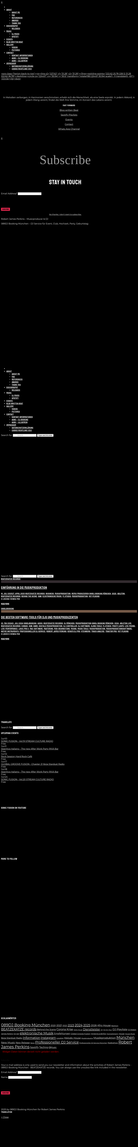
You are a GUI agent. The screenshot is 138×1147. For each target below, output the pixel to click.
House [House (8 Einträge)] (121, 1034)
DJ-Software (84, 626)
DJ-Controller (70, 626)
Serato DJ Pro (74, 631)
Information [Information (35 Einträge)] (31, 1037)
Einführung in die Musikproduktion (24, 588)
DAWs (35, 626)
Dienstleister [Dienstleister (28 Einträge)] (91, 1029)
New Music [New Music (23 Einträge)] (8, 1042)
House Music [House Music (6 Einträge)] (130, 1034)
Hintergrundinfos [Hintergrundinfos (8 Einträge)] (98, 1034)
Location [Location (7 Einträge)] (60, 1038)
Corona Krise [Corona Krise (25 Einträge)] (65, 1029)
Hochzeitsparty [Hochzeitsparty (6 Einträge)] (112, 1034)
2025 (114, 593)
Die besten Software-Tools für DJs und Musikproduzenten (39, 617)
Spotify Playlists (69, 115)
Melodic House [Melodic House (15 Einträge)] (72, 1038)
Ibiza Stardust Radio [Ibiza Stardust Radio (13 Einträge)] (11, 1038)
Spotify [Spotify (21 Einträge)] (34, 1047)
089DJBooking (7, 608)
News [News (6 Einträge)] (32, 1043)
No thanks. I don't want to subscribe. (65, 214)
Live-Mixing (130, 626)
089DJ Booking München (100, 593)
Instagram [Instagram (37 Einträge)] (48, 1038)
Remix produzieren (80, 593)
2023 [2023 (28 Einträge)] (71, 1025)
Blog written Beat (69, 110)
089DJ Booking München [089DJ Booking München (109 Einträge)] (25, 1024)
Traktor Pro (111, 631)
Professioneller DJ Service (32, 631)
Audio (40, 623)
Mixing (74, 628)
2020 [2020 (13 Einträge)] (53, 1025)
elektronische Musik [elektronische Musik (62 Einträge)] (36, 1033)
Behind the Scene (29, 596)
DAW (39, 596)
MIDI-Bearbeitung (62, 628)
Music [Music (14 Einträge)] (53, 1047)
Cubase (25, 626)
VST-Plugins (94, 596)
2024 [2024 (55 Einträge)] (79, 1025)
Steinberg (85, 631)
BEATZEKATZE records (10, 579)
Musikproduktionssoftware (119, 628)
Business (50, 593)
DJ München (69, 623)
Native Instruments (10, 631)
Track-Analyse (97, 631)
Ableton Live (125, 623)
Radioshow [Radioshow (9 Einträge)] (113, 1043)
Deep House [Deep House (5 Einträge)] (78, 1030)
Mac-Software (36, 628)
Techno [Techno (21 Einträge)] (43, 1047)
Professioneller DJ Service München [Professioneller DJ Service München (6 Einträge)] (93, 1043)
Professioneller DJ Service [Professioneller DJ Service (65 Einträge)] (57, 1042)
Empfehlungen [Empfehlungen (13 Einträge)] (62, 1033)
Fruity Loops (118, 626)
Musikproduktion (63, 593)
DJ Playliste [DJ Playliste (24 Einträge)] (120, 1029)
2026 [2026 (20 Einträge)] (94, 1025)
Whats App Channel (69, 129)
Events (69, 119)
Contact (69, 124)
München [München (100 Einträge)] (125, 1037)
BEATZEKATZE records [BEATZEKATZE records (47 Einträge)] (18, 1029)
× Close (5, 1117)
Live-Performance (9, 628)
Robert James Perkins (56, 631)
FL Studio (67, 596)
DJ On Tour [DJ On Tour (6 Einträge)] (107, 1030)
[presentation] (21, 202)
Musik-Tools (83, 628)
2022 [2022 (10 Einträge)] (65, 1025)
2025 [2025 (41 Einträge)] (86, 1025)
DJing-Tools (96, 626)
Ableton (121, 593)
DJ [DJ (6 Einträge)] (102, 1030)
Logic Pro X (24, 628)
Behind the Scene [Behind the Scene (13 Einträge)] (46, 1029)
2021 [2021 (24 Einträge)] (59, 1025)
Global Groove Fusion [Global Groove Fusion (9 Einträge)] (80, 1034)
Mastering (48, 628)
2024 (116, 623)
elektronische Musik (52, 596)
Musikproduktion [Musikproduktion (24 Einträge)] (104, 1037)
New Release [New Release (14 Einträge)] (23, 1042)
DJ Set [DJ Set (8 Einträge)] (16, 1034)
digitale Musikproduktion (50, 626)
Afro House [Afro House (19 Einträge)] (104, 1025)
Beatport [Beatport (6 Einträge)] (114, 1026)
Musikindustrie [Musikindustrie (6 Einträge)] (87, 1038)
